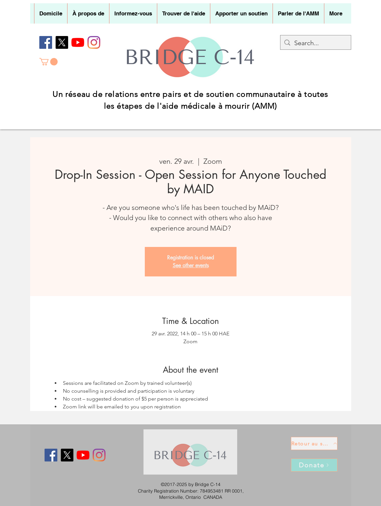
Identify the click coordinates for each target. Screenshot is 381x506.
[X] (61, 42)
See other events (191, 265)
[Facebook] (45, 42)
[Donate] (314, 465)
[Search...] (315, 42)
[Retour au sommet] (314, 443)
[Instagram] (93, 42)
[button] (88, 13)
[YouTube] (77, 42)
